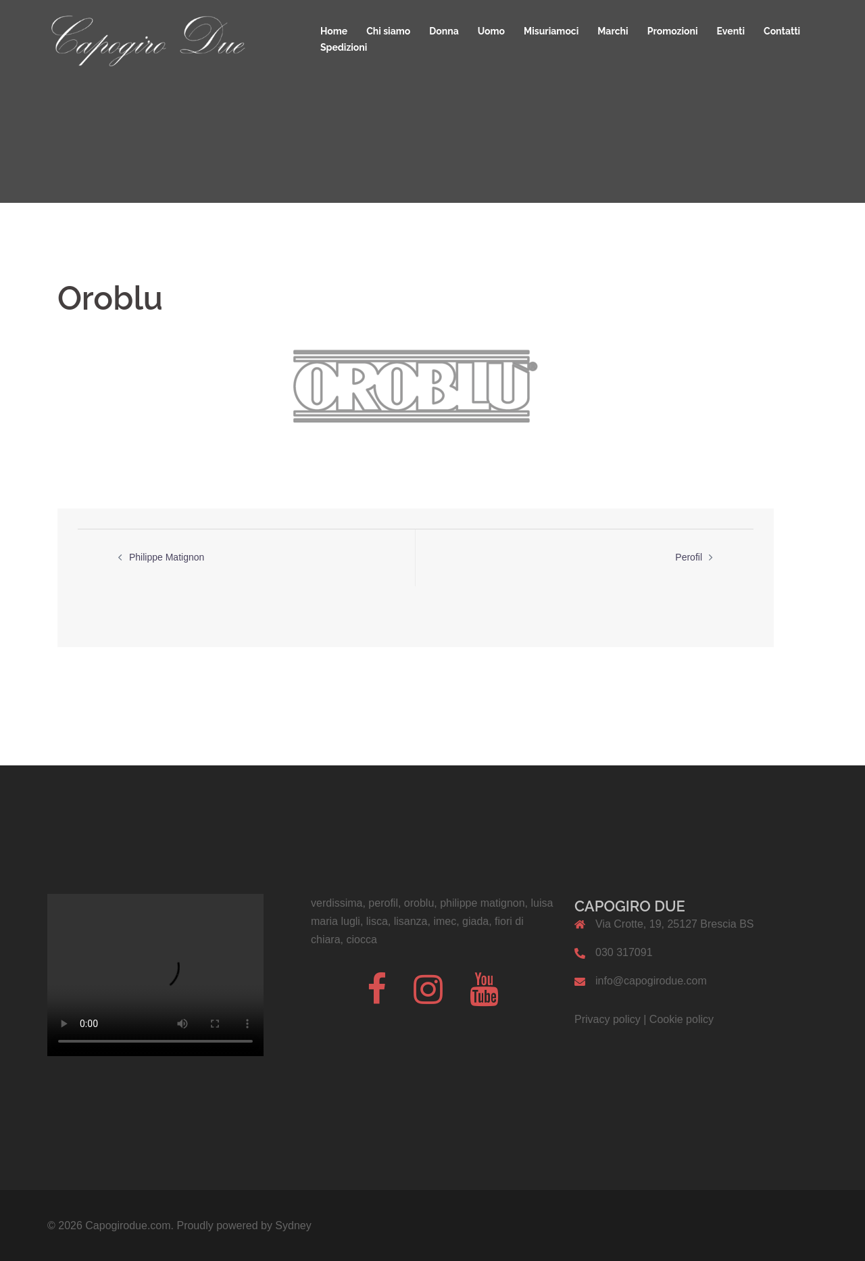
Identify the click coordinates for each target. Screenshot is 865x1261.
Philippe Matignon (166, 557)
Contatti (782, 31)
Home (333, 31)
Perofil (688, 557)
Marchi (612, 31)
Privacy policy (607, 1019)
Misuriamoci (551, 31)
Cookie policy (681, 1019)
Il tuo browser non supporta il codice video (155, 975)
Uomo (491, 31)
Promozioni (672, 31)
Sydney (293, 1225)
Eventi (731, 31)
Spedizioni (343, 47)
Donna (443, 31)
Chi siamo (388, 31)
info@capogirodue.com (651, 980)
